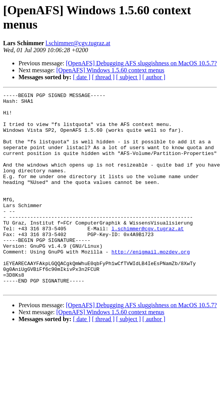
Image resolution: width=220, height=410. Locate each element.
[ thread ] (103, 77)
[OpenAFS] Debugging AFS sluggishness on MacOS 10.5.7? (141, 63)
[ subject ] (128, 77)
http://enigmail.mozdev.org (151, 284)
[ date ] (81, 77)
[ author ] (154, 77)
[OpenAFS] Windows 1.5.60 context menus (110, 70)
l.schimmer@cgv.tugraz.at (78, 43)
